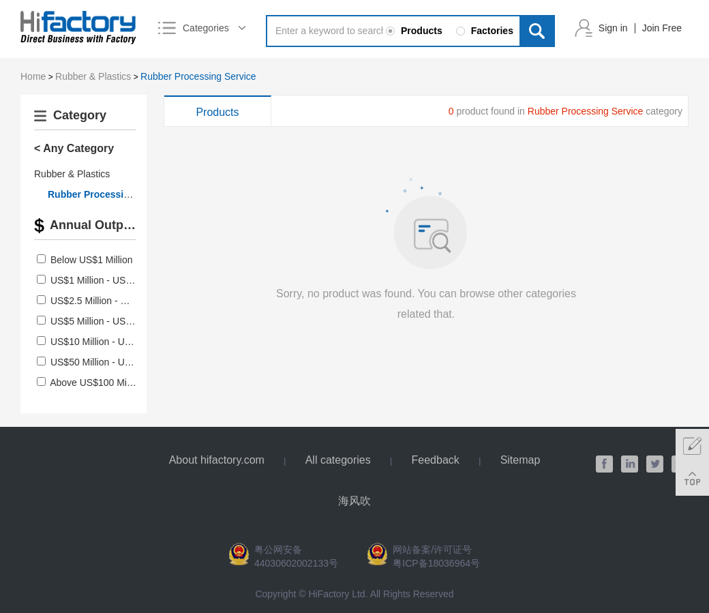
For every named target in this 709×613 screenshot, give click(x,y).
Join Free (662, 28)
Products (217, 112)
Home (33, 76)
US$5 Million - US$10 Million (110, 321)
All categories (338, 460)
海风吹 (354, 501)
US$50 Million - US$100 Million (116, 362)
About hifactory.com (217, 460)
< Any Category (74, 148)
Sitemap (520, 460)
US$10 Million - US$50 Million (113, 341)
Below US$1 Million (91, 259)
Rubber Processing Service (198, 76)
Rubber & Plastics (93, 76)
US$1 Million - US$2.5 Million (112, 280)
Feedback (435, 460)
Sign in (613, 28)
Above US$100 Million (97, 382)
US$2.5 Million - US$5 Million (112, 300)
